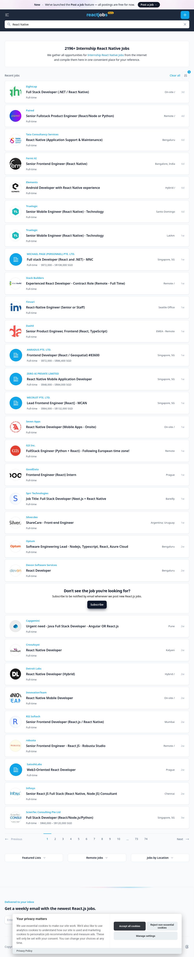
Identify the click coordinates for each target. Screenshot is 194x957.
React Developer (38, 570)
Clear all (175, 75)
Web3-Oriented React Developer (51, 770)
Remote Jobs (97, 858)
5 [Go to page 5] (78, 839)
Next (183, 839)
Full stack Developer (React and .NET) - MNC (60, 259)
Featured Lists (34, 858)
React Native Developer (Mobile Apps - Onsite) (61, 427)
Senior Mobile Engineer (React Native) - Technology (65, 211)
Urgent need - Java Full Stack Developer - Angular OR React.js (72, 626)
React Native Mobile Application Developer (59, 379)
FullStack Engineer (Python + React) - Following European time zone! (77, 451)
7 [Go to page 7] (94, 839)
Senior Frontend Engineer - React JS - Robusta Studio (66, 746)
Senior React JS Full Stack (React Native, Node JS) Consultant (71, 793)
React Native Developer (44, 650)
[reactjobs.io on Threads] (187, 946)
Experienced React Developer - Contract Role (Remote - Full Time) (75, 283)
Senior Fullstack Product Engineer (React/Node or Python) (70, 116)
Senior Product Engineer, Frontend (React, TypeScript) (66, 331)
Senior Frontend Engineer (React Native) (56, 164)
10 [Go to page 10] (118, 839)
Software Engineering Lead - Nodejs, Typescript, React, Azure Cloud (77, 546)
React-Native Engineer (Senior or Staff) (55, 307)
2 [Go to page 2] (55, 839)
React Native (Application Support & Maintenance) (64, 140)
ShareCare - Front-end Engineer (50, 522)
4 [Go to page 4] (71, 839)
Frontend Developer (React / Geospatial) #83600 (63, 355)
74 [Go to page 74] (145, 839)
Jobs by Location (160, 858)
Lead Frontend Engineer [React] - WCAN (57, 403)
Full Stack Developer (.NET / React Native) (57, 92)
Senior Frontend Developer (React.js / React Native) (65, 722)
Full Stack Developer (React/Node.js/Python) (59, 817)
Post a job (149, 4)
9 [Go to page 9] (110, 839)
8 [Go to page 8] (102, 839)
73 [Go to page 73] (136, 839)
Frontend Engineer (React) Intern (51, 475)
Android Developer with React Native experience (63, 188)
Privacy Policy (24, 950)
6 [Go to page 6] (86, 839)
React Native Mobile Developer (49, 698)
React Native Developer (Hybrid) (50, 674)
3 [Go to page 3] (63, 839)
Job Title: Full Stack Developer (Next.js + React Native (66, 499)
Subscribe (96, 604)
